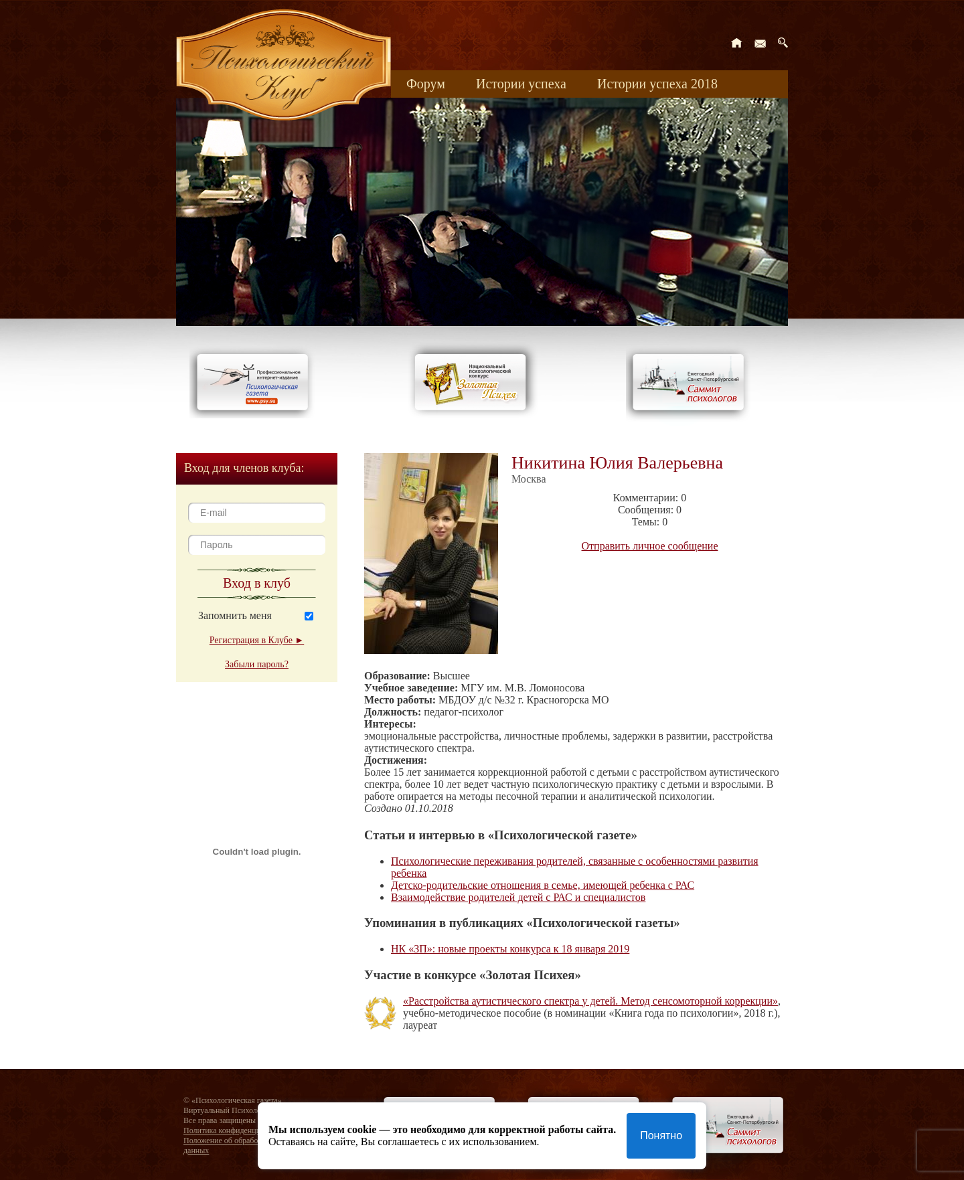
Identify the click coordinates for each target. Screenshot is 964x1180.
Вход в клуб (257, 583)
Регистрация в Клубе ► (257, 640)
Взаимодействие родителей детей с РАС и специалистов (518, 897)
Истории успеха (521, 83)
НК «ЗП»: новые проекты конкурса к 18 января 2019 (510, 948)
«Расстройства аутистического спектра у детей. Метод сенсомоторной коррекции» (590, 1001)
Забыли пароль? (257, 664)
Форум (425, 83)
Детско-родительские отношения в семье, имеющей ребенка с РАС (542, 885)
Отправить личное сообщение (650, 546)
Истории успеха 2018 (657, 83)
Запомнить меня (235, 615)
